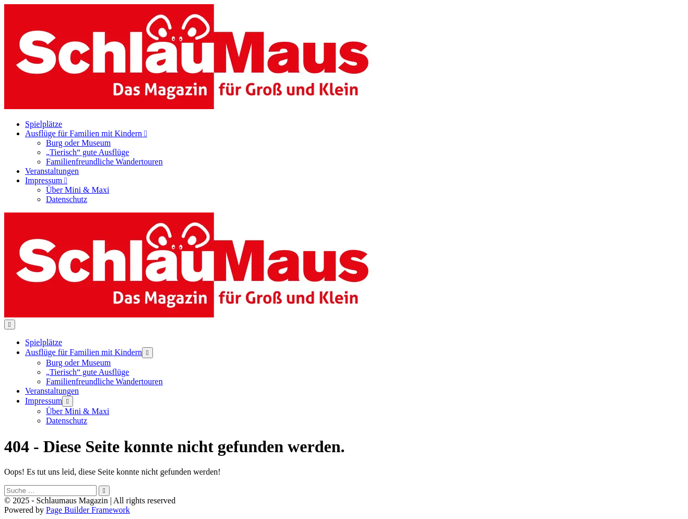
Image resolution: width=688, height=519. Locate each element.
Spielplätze (43, 124)
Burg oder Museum (78, 142)
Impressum (46, 180)
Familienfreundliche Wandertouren (104, 161)
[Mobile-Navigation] (9, 324)
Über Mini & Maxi (77, 189)
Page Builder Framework (88, 509)
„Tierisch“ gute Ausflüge (87, 152)
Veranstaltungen (52, 171)
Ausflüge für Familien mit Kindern (86, 133)
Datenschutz (66, 199)
